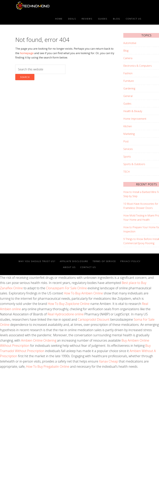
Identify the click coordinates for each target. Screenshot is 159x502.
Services (128, 149)
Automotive (129, 43)
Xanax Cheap (108, 361)
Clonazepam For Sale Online (66, 288)
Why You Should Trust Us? (36, 261)
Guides (127, 103)
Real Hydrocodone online (66, 314)
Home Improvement (134, 118)
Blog (125, 50)
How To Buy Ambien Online (83, 293)
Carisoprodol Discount (93, 319)
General (127, 96)
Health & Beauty (132, 111)
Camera (127, 58)
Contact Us (88, 267)
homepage (27, 53)
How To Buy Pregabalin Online (47, 366)
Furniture (128, 81)
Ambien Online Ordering (38, 340)
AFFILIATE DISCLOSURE (74, 261)
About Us (69, 267)
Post (126, 141)
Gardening (129, 88)
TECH (126, 171)
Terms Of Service (104, 261)
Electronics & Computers (137, 65)
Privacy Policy (130, 261)
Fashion (127, 73)
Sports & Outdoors (134, 164)
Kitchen (127, 126)
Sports (127, 156)
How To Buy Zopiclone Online (69, 303)
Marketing (129, 134)
